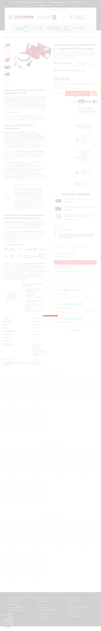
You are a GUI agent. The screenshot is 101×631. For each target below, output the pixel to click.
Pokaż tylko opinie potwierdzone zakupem (69, 270)
